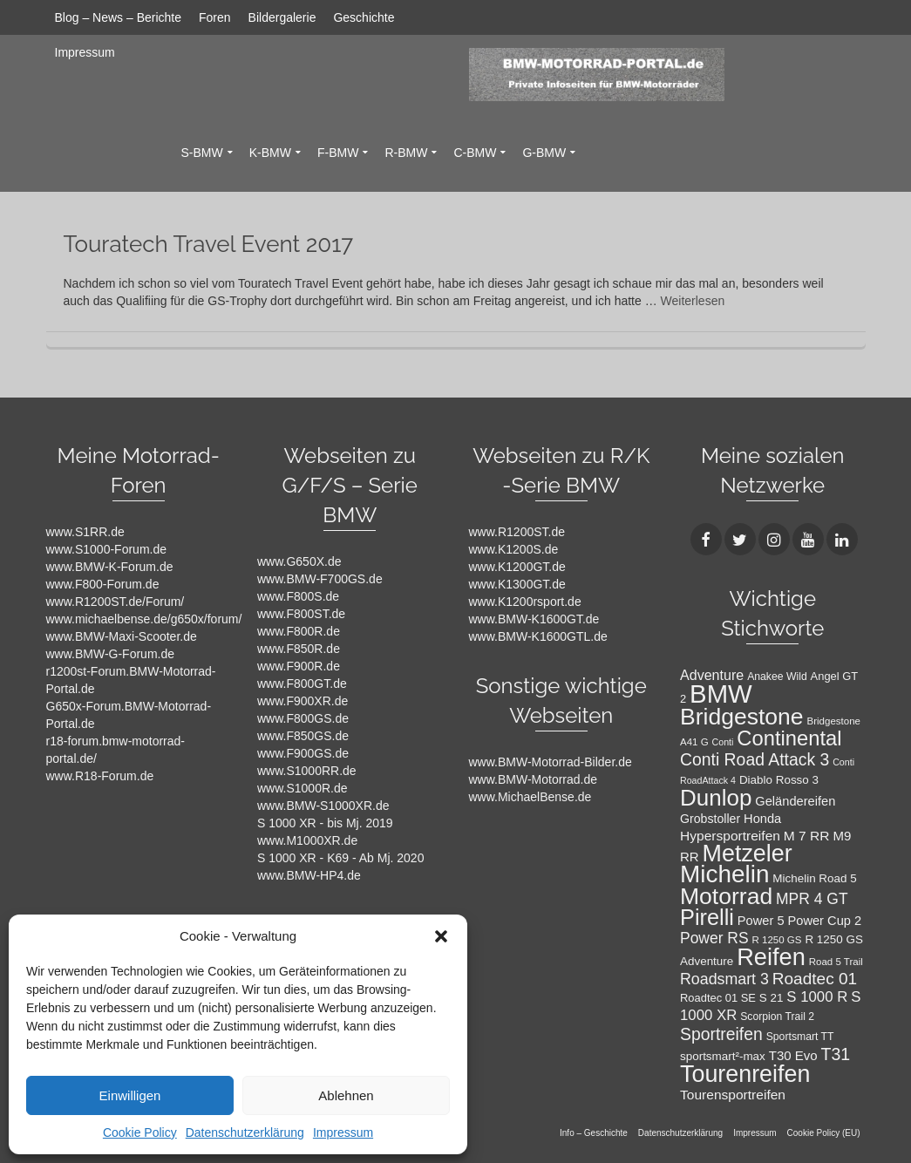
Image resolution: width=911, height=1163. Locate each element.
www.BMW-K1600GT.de (534, 619)
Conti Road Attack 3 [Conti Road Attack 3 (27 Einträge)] (754, 759)
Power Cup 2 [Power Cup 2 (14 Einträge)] (824, 921)
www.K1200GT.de (517, 567)
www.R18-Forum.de (100, 776)
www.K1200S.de (514, 549)
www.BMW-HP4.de (309, 875)
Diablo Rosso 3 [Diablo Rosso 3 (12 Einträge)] (779, 779)
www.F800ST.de (301, 614)
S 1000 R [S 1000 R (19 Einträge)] (816, 997)
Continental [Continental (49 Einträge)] (789, 738)
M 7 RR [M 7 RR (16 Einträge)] (807, 835)
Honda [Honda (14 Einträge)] (762, 819)
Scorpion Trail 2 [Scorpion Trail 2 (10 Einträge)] (777, 1016)
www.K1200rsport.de (525, 602)
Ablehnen (345, 1095)
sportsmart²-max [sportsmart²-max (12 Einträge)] (722, 1056)
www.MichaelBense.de (530, 797)
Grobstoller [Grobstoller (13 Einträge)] (710, 819)
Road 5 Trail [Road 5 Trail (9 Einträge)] (836, 961)
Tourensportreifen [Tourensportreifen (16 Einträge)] (732, 1094)
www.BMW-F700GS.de (320, 579)
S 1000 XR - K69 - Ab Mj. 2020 (340, 858)
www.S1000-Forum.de (106, 549)
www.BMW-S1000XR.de (323, 806)
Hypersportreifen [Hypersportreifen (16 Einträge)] (730, 835)
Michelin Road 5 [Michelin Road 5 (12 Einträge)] (814, 878)
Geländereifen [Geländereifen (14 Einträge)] (795, 801)
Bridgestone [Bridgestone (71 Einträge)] (742, 717)
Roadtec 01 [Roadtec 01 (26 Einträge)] (814, 978)
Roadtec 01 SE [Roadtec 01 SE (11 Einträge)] (718, 997)
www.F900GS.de (303, 753)
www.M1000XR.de (307, 840)
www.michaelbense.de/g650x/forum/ (144, 619)
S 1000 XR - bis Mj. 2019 (325, 823)
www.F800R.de (298, 631)
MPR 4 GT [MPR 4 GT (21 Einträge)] (812, 899)
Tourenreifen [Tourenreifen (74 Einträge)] (745, 1074)
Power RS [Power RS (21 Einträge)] (714, 938)
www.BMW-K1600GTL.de (538, 636)
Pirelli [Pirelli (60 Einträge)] (707, 917)
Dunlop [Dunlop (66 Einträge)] (715, 798)
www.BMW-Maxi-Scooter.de (121, 636)
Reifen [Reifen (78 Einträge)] (771, 956)
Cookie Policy (140, 1132)
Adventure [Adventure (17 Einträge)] (712, 675)
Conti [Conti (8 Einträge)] (723, 742)
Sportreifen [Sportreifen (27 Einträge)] (721, 1034)
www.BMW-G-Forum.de (110, 654)
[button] (441, 936)
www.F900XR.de (302, 701)
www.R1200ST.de (517, 532)
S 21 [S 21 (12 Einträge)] (771, 997)
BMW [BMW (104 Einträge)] (721, 693)
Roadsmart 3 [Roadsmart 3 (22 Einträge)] (724, 979)
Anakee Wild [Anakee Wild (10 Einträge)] (777, 676)
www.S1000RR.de (307, 771)
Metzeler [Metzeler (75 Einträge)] (747, 853)
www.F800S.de (298, 596)
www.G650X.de (299, 561)
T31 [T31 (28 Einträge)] (836, 1054)
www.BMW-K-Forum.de (109, 567)
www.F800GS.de (303, 718)
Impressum (343, 1132)
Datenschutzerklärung (245, 1132)
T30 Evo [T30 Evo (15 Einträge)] (793, 1055)
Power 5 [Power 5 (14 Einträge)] (761, 921)
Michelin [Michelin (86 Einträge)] (724, 874)
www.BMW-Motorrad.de (533, 779)
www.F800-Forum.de (103, 584)
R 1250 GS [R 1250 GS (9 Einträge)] (777, 940)
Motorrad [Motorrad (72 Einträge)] (726, 896)
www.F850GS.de (303, 736)
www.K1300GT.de (517, 584)
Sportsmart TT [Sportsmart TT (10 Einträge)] (800, 1036)
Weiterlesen (693, 301)
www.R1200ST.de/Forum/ (115, 602)
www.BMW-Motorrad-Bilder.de (550, 762)
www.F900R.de (298, 666)
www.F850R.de (298, 649)
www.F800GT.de (302, 683)
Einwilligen (130, 1095)
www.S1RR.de (85, 532)
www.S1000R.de (302, 788)
